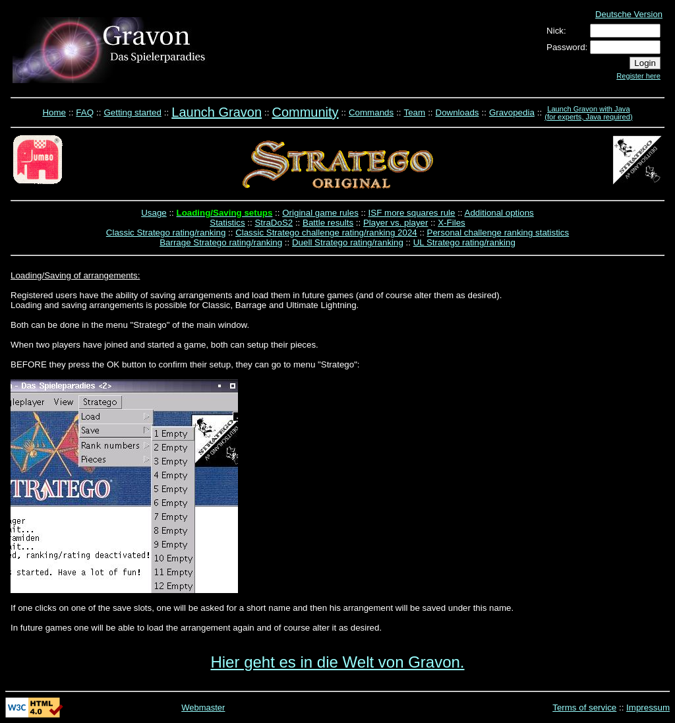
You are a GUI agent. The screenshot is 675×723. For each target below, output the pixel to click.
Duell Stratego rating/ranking (347, 242)
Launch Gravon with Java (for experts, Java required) (588, 113)
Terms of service (584, 707)
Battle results (328, 223)
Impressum (648, 707)
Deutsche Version (628, 14)
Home (54, 112)
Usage (154, 213)
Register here (638, 76)
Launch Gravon (216, 112)
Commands (371, 112)
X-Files (451, 223)
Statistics (227, 223)
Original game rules (320, 213)
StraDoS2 (273, 223)
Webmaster (203, 707)
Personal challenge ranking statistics (498, 232)
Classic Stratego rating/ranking (166, 232)
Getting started (132, 112)
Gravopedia (512, 112)
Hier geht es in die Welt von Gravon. (337, 662)
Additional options (499, 213)
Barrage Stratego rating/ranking (221, 242)
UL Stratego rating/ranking (464, 242)
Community (305, 112)
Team (415, 112)
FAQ (85, 112)
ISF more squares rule (411, 213)
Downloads (457, 112)
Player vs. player (395, 223)
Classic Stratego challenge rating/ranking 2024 (326, 232)
